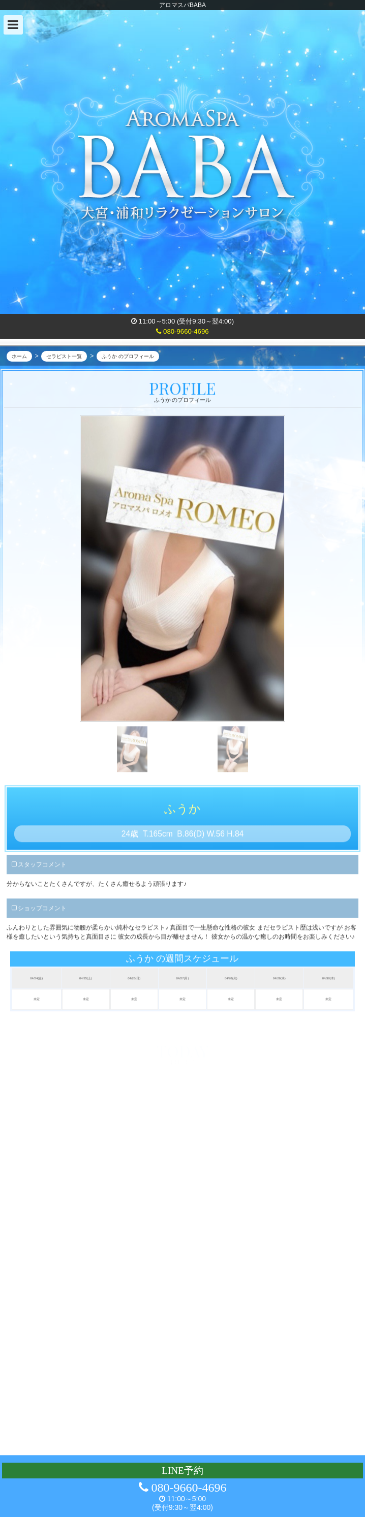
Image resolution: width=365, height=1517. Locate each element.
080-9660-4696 (182, 331)
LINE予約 (182, 1470)
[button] (13, 25)
